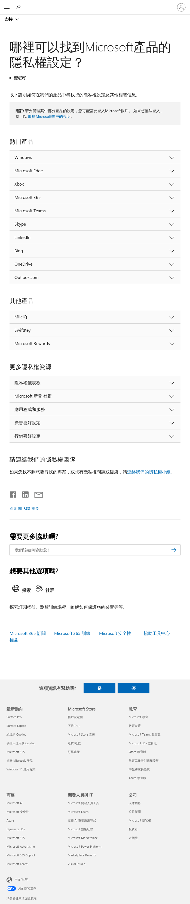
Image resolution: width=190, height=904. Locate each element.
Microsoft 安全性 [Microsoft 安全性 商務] (18, 812)
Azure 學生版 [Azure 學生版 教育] (137, 778)
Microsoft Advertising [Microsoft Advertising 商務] (21, 846)
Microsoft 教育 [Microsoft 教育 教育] (138, 717)
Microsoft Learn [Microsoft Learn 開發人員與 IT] (78, 812)
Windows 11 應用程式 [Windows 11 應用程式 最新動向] (21, 769)
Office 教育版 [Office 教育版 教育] (137, 752)
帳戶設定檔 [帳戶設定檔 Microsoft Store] (75, 717)
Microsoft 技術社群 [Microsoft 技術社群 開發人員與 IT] (80, 829)
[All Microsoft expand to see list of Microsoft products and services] (6, 7)
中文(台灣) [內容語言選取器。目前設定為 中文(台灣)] (21, 879)
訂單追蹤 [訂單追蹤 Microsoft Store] (74, 752)
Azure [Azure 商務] (10, 820)
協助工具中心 (157, 633)
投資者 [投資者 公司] (133, 829)
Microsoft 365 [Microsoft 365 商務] (16, 838)
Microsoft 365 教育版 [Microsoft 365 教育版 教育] (143, 743)
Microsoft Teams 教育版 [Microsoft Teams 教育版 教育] (145, 734)
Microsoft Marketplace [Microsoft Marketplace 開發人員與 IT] (83, 838)
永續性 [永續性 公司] (133, 838)
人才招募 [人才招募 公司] (135, 803)
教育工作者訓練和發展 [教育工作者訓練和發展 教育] (144, 760)
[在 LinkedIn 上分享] (23, 493)
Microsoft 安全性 (115, 633)
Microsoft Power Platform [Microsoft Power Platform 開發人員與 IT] (84, 846)
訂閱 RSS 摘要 (26, 508)
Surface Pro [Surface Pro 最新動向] (14, 717)
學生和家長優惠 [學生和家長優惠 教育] (139, 769)
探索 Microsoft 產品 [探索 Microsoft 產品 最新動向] (20, 760)
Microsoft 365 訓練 (72, 633)
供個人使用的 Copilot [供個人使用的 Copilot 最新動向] (21, 743)
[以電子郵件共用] (36, 493)
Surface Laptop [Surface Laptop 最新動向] (16, 726)
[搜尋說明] (19, 7)
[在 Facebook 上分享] (13, 493)
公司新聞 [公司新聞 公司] (135, 812)
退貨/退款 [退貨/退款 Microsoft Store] (74, 743)
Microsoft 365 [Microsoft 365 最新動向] (16, 752)
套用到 (19, 77)
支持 (9, 19)
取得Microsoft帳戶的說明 (49, 116)
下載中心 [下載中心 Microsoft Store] (74, 726)
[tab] (23, 590)
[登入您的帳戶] (181, 7)
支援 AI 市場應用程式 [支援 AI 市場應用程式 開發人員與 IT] (82, 820)
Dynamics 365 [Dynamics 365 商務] (16, 829)
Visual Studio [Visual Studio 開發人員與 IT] (76, 864)
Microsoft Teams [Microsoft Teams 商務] (18, 864)
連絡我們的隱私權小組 (149, 472)
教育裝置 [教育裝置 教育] (135, 726)
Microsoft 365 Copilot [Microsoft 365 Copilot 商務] (21, 855)
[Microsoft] (95, 4)
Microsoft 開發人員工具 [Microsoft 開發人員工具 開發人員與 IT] (83, 803)
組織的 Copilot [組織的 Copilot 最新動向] (16, 734)
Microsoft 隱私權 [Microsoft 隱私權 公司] (140, 820)
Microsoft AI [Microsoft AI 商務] (15, 803)
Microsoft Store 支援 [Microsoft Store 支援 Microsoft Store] (81, 734)
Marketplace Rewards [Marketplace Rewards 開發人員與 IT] (82, 855)
